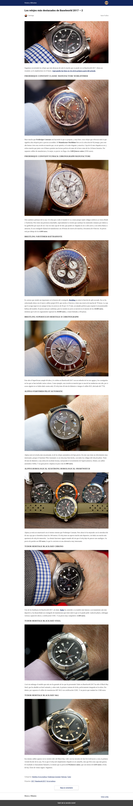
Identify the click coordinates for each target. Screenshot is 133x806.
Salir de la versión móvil (66, 803)
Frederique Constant (54, 777)
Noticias (64, 777)
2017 (32, 781)
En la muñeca (42, 777)
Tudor (69, 777)
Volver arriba (104, 797)
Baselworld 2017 (40, 781)
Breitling (35, 777)
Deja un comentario (66, 788)
